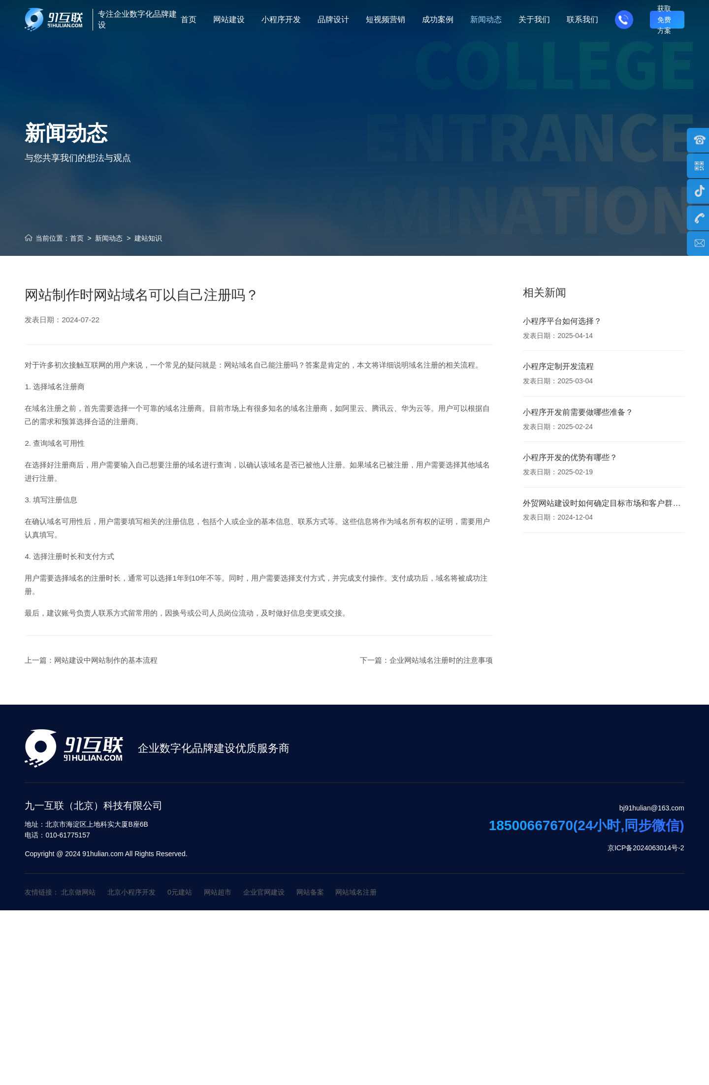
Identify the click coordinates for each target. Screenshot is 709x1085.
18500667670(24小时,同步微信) (586, 826)
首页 (77, 238)
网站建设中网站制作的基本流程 (106, 681)
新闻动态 (109, 238)
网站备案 (310, 892)
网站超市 (217, 892)
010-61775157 (57, 835)
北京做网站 (78, 892)
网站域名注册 (356, 892)
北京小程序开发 (131, 892)
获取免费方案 (664, 20)
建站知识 (148, 238)
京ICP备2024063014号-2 (646, 848)
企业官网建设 (264, 892)
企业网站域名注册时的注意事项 (441, 681)
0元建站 (179, 892)
